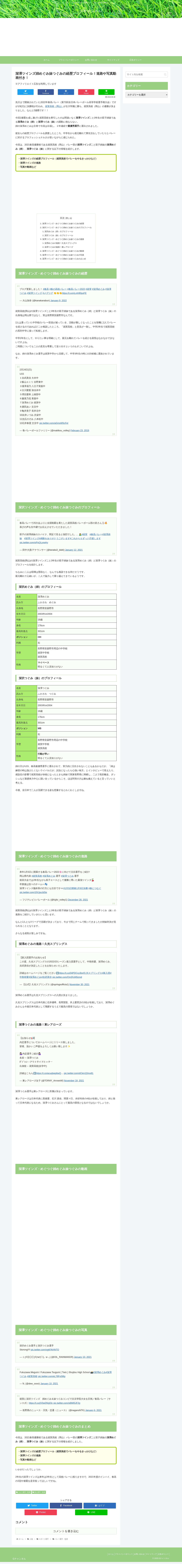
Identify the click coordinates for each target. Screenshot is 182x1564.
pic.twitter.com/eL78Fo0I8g (51, 1378)
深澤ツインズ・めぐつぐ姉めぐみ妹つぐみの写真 (63, 256)
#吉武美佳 (46, 979)
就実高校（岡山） (54, 106)
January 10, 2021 (83, 1359)
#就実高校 (37, 878)
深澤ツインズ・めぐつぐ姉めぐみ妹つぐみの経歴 (63, 224)
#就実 (89, 291)
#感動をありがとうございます (54, 540)
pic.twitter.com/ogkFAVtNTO (45, 1351)
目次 (62, 218)
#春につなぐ (94, 890)
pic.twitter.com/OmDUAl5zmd (67, 979)
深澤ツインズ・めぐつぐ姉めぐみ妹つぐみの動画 (63, 252)
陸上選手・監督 (38, 1494)
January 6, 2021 (93, 1412)
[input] (146, 74)
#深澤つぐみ (67, 878)
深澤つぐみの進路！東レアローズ (58, 248)
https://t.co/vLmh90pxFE (74, 295)
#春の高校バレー (58, 291)
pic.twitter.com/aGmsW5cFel (53, 425)
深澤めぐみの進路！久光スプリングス (60, 244)
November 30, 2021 (79, 986)
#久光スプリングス (92, 975)
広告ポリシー (162, 1556)
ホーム (105, 1556)
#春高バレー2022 (76, 291)
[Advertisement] (91, 37)
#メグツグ (48, 295)
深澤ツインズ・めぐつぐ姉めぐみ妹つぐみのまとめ (64, 261)
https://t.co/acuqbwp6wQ (48, 1075)
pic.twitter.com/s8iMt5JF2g (66, 1405)
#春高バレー (96, 536)
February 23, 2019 (80, 432)
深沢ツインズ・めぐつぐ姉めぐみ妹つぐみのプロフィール (67, 228)
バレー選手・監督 (23, 1494)
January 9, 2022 (58, 302)
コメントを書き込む (66, 1533)
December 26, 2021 (78, 902)
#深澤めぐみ (98, 291)
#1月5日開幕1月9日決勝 (75, 890)
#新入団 (106, 975)
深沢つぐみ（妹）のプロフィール (58, 236)
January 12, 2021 (74, 552)
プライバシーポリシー (119, 1556)
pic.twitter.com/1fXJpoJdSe (33, 894)
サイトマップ (149, 1556)
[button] (165, 74)
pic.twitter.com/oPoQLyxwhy (34, 544)
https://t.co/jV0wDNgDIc (41, 1405)
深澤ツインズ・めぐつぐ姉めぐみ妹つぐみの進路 (63, 240)
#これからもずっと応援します (85, 540)
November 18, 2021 (74, 1082)
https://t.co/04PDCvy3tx (71, 975)
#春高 (46, 291)
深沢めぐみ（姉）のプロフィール (58, 232)
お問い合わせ (136, 1556)
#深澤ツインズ (34, 295)
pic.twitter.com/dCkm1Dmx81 (78, 1075)
